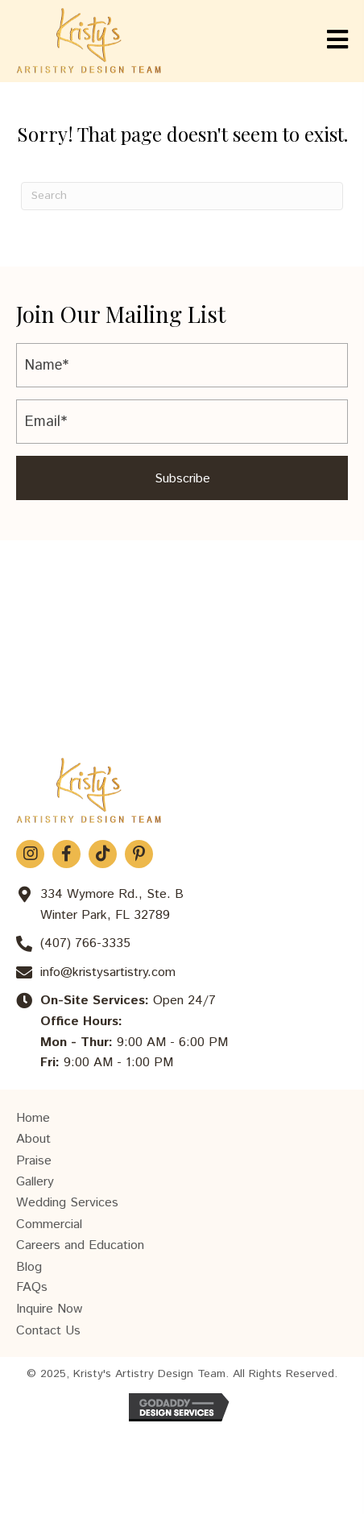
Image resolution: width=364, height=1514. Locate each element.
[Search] (182, 196)
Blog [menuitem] (29, 1267)
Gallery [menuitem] (35, 1182)
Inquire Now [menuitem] (49, 1309)
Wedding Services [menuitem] (67, 1202)
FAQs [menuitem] (32, 1287)
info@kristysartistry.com (108, 972)
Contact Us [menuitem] (48, 1331)
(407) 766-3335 (85, 943)
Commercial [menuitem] (49, 1224)
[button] (182, 478)
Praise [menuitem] (34, 1161)
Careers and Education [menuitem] (80, 1245)
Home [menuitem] (33, 1118)
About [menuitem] (33, 1139)
